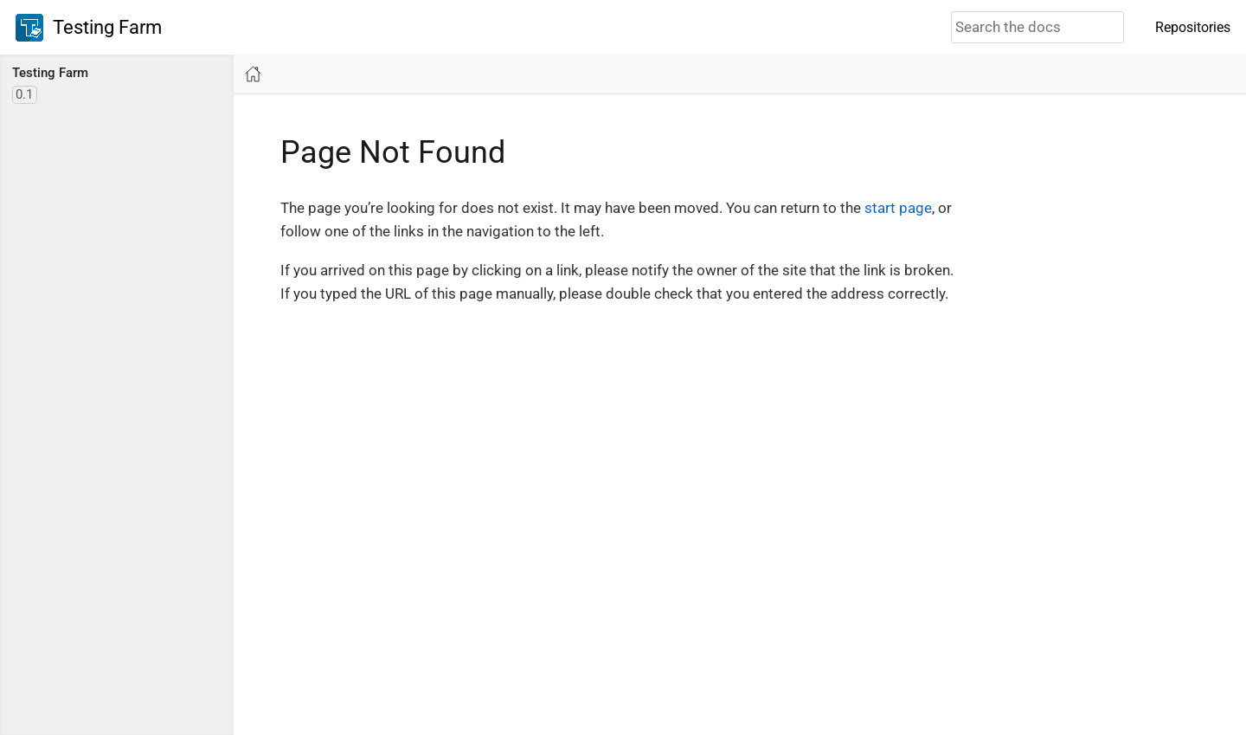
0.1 (24, 94)
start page (898, 207)
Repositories (1192, 27)
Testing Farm (89, 28)
